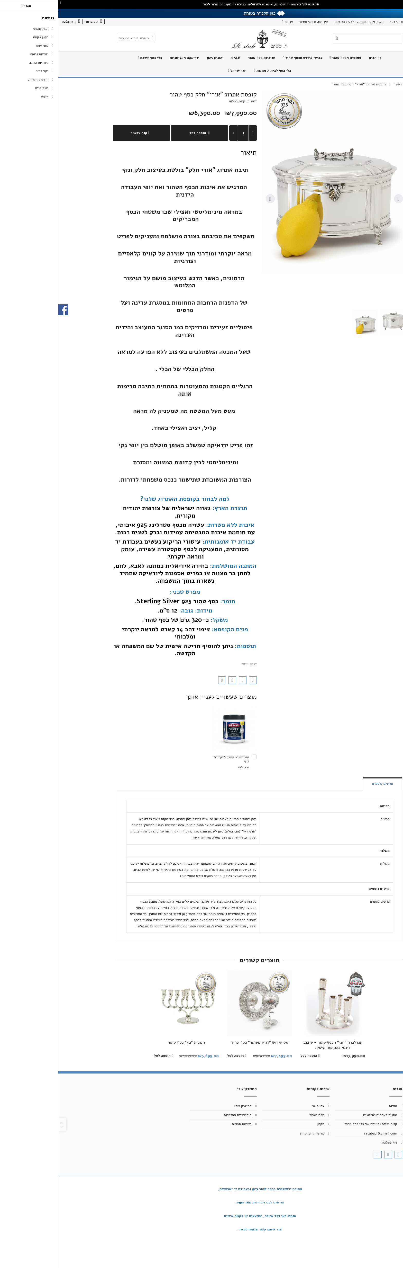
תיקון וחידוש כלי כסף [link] (346, 22)
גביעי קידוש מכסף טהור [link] (244, 57)
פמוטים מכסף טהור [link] (287, 57)
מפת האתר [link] (258, 1115)
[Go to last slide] (340, 199)
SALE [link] (177, 57)
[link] (36, 21)
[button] (335, 321)
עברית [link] (230, 22)
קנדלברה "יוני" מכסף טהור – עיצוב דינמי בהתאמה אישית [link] (274, 1045)
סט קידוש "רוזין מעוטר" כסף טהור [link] (201, 1042)
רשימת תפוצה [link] (184, 1124)
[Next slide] (212, 199)
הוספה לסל (141, 132)
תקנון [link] (262, 1124)
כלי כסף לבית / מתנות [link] (214, 70)
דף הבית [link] (317, 57)
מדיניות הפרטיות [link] (254, 1133)
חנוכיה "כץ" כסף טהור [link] (128, 1042)
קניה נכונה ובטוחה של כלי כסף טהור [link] (312, 1124)
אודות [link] (387, 22)
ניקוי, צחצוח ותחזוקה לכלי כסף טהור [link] (300, 22)
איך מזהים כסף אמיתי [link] (255, 22)
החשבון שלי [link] (185, 1106)
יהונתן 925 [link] (157, 57)
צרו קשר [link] (372, 22)
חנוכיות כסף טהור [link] (203, 57)
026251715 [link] (331, 1142)
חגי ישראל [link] (179, 70)
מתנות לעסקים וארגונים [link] (322, 1115)
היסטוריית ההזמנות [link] (179, 1115)
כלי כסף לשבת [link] (92, 57)
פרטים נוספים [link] (324, 783)
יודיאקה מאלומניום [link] (126, 57)
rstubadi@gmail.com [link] (322, 1133)
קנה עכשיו (83, 132)
